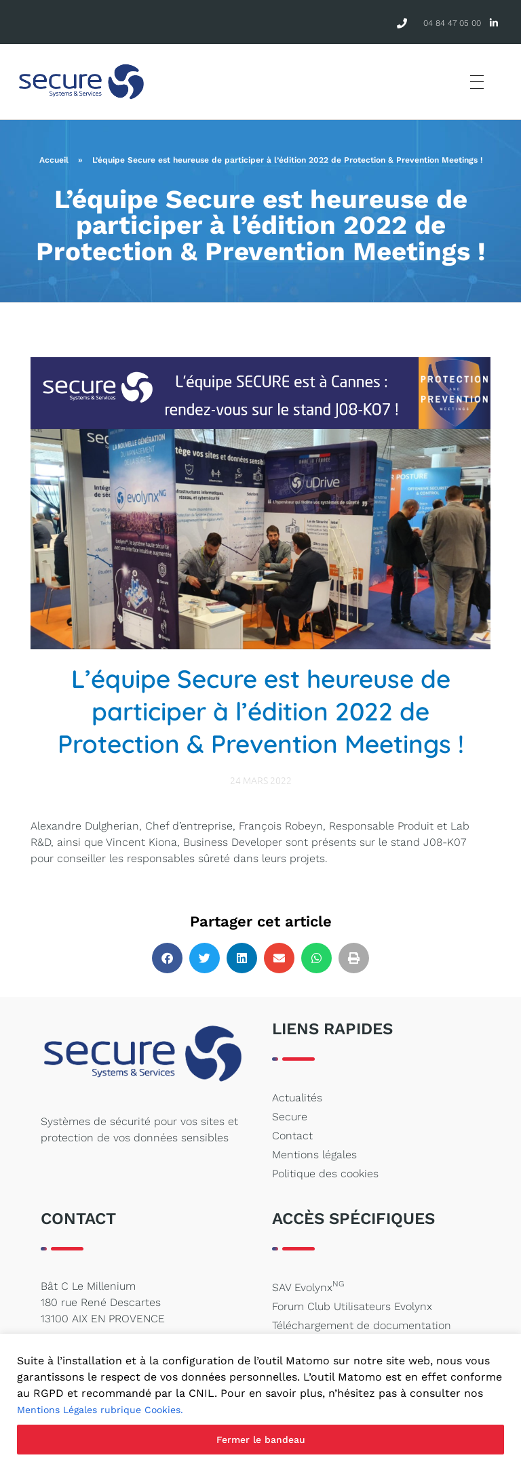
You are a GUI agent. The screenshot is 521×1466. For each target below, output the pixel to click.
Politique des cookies (325, 1173)
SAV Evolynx (308, 1286)
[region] (260, 1400)
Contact (292, 1135)
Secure (289, 1116)
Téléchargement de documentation (361, 1325)
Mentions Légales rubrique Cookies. (100, 1409)
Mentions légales (314, 1154)
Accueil (54, 160)
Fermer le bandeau (260, 1439)
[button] (167, 958)
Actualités (297, 1097)
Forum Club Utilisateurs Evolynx (352, 1306)
